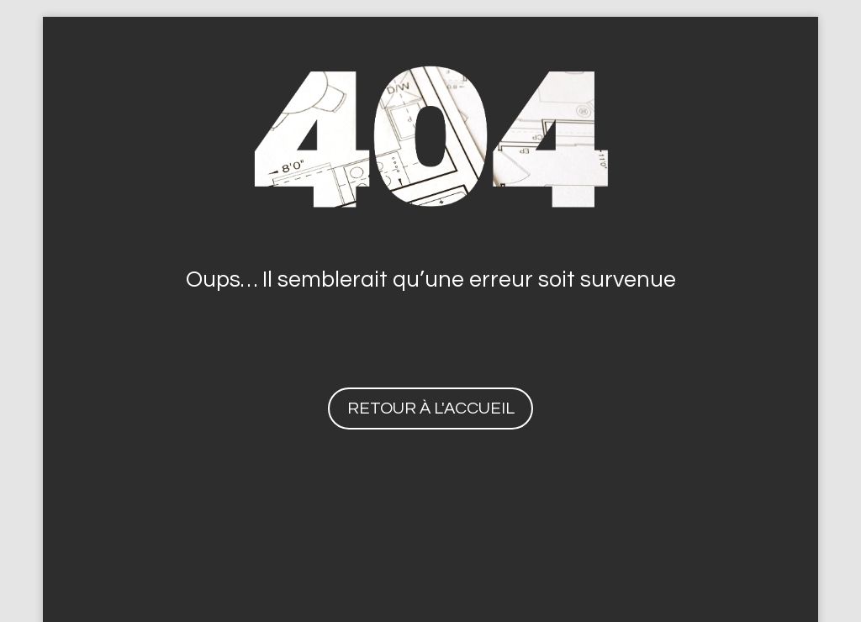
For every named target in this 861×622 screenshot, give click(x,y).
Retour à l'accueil (431, 408)
